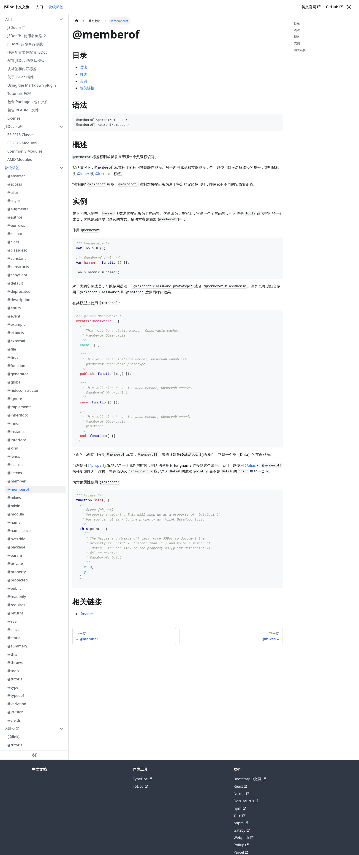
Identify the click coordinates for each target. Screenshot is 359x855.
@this (12, 654)
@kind (12, 448)
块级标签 (56, 6)
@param (14, 555)
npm (240, 808)
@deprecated (18, 291)
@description (18, 299)
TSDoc (140, 786)
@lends (13, 456)
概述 (83, 74)
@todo (13, 670)
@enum (14, 307)
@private (15, 563)
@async (14, 200)
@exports (15, 332)
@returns (15, 613)
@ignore (14, 398)
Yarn (239, 815)
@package (16, 547)
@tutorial (15, 679)
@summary (17, 646)
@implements (19, 406)
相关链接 (87, 87)
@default (15, 283)
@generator (17, 373)
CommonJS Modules (24, 151)
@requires (16, 604)
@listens (14, 472)
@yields (14, 720)
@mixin (13, 505)
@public (14, 588)
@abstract (16, 175)
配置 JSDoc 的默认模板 (26, 60)
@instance (16, 431)
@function (16, 365)
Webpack (243, 837)
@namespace (19, 530)
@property (16, 571)
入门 (39, 6)
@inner (13, 423)
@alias (13, 192)
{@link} (13, 736)
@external (16, 340)
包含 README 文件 (23, 109)
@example (16, 324)
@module (15, 514)
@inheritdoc (18, 415)
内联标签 (12, 728)
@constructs (18, 266)
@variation (16, 703)
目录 (297, 23)
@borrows (16, 225)
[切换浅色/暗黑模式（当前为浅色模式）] (349, 7)
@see (12, 621)
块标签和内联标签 (22, 68)
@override (16, 538)
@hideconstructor (23, 390)
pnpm (241, 822)
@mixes (14, 497)
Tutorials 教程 (19, 93)
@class (13, 241)
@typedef (15, 695)
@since (13, 629)
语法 (83, 67)
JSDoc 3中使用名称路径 (26, 35)
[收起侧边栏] (34, 755)
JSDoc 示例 (14, 126)
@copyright (17, 274)
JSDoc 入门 (16, 27)
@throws (15, 662)
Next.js (241, 793)
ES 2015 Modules (22, 142)
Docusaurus (246, 800)
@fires (12, 357)
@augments (17, 208)
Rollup (241, 844)
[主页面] (76, 21)
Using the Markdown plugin (31, 85)
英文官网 (311, 6)
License (13, 118)
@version (15, 712)
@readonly (16, 596)
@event (13, 316)
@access (14, 184)
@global (14, 382)
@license (15, 464)
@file (11, 349)
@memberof (18, 489)
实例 (83, 81)
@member (16, 481)
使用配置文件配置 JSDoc (27, 52)
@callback (16, 233)
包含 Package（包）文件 (28, 101)
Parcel (241, 852)
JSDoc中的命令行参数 (25, 44)
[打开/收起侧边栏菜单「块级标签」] (61, 167)
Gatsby (242, 830)
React (240, 786)
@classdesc (17, 250)
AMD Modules (19, 159)
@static (13, 637)
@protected (17, 580)
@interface (16, 439)
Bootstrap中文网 (250, 778)
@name (14, 522)
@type (12, 687)
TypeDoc (142, 778)
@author (14, 217)
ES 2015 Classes (21, 134)
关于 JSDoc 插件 (20, 76)
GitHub (334, 6)
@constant (16, 258)
